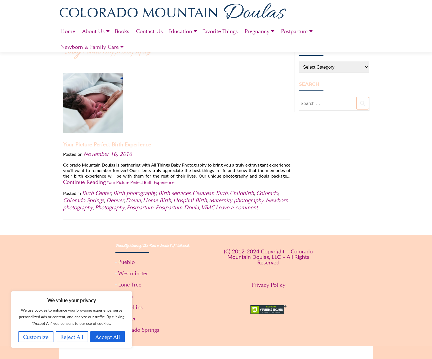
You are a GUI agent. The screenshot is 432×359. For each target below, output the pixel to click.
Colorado (267, 138)
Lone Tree (129, 229)
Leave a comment (237, 152)
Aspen (125, 241)
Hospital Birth (190, 145)
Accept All (107, 337)
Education (180, 31)
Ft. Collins (130, 252)
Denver (115, 145)
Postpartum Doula (177, 152)
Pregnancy (257, 31)
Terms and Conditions (216, 348)
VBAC (208, 152)
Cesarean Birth (210, 138)
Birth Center (96, 138)
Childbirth (242, 138)
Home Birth (157, 145)
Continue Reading (199, 128)
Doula (133, 145)
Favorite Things (220, 31)
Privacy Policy (268, 230)
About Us (93, 31)
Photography (110, 152)
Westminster (133, 218)
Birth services (174, 138)
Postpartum (294, 31)
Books (122, 31)
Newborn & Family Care (89, 47)
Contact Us (149, 31)
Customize (35, 337)
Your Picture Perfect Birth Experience (168, 85)
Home (67, 31)
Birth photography (134, 138)
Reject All (71, 337)
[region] (71, 319)
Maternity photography (236, 145)
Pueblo (126, 207)
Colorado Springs (83, 145)
